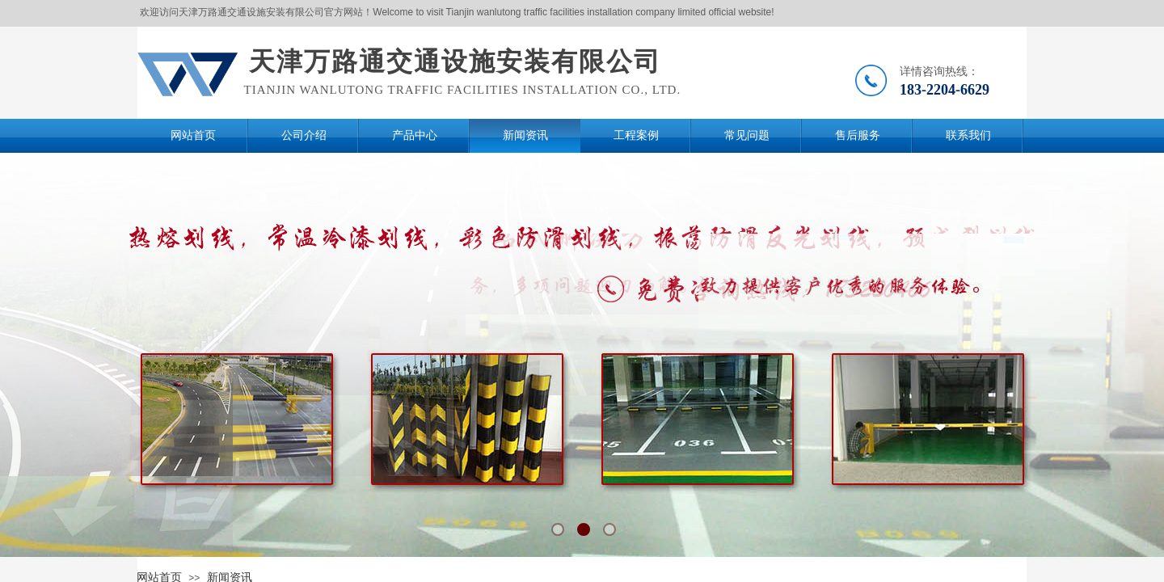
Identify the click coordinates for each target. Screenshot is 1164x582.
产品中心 (414, 135)
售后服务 (857, 135)
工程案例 (636, 135)
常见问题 (747, 135)
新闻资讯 (525, 135)
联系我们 (968, 135)
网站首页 (193, 135)
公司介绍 (304, 135)
